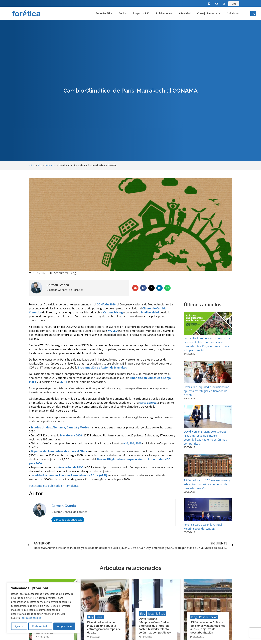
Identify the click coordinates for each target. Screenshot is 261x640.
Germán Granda (63, 505)
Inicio (32, 165)
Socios (122, 13)
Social (99, 617)
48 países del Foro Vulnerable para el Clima (59, 451)
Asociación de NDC (70, 467)
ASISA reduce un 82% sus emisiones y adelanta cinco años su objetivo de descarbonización (207, 484)
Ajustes (19, 626)
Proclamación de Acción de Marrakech (103, 367)
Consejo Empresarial (209, 13)
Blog (39, 165)
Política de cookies (31, 617)
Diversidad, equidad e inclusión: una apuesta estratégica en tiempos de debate (206, 391)
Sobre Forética (104, 13)
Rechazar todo (40, 626)
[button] (253, 13)
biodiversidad (150, 312)
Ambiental (50, 165)
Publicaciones (164, 13)
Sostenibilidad (156, 613)
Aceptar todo (64, 626)
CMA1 (63, 382)
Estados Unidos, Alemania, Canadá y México (60, 427)
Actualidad (184, 13)
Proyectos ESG (141, 13)
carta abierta (148, 402)
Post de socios (208, 617)
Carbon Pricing (113, 312)
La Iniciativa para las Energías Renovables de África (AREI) (69, 475)
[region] (43, 607)
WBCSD (113, 331)
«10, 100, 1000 (132, 443)
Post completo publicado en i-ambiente (53, 486)
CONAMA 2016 (106, 304)
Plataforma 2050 (71, 435)
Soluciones (233, 13)
